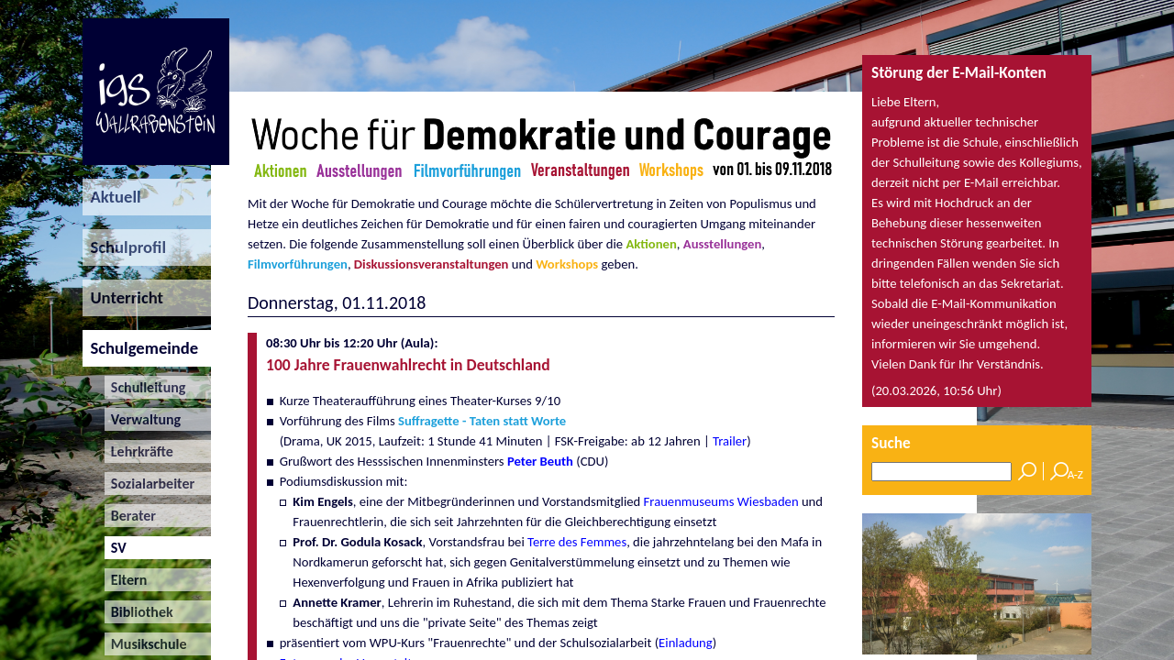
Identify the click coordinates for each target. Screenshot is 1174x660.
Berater (130, 515)
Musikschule (146, 644)
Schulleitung (145, 387)
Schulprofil (124, 247)
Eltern (126, 579)
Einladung (686, 642)
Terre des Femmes (576, 542)
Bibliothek (139, 612)
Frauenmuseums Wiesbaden (721, 501)
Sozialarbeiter (150, 483)
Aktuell (112, 196)
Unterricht (123, 297)
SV (116, 547)
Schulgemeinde (140, 347)
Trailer (730, 441)
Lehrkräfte (139, 451)
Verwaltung (143, 419)
